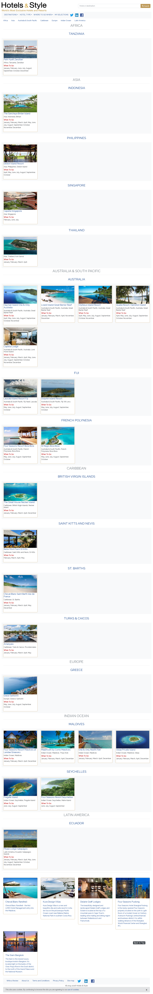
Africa (5, 21)
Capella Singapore (13, 211)
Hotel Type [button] (25, 15)
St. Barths (76, 568)
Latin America (79, 21)
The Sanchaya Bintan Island (17, 113)
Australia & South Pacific (27, 21)
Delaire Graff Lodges (90, 901)
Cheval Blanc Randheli (16, 901)
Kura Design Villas (52, 901)
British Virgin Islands (76, 476)
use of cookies (73, 990)
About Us (25, 981)
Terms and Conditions (41, 981)
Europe (54, 21)
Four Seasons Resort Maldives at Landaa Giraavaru (20, 751)
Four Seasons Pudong (129, 901)
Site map (70, 981)
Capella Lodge (11, 346)
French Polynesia (76, 420)
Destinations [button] (10, 15)
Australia (76, 279)
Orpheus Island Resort (90, 305)
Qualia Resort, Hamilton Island (131, 305)
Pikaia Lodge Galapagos (16, 849)
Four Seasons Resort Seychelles (57, 797)
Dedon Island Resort (14, 163)
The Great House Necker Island (19, 502)
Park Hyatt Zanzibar (13, 59)
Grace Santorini (11, 695)
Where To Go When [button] (43, 15)
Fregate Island (11, 797)
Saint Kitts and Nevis (77, 523)
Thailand (76, 230)
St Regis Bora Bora (50, 446)
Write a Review (12, 981)
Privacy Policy (58, 981)
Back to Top (139, 943)
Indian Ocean (66, 21)
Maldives (76, 724)
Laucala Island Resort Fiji (16, 398)
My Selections (61, 15)
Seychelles (76, 771)
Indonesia (76, 88)
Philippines (76, 138)
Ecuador (76, 823)
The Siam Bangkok (14, 955)
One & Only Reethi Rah (90, 749)
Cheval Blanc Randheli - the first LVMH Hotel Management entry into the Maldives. (19, 908)
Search (146, 6)
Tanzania (76, 34)
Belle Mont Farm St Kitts (16, 549)
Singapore (76, 185)
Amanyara (8, 644)
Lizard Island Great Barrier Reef (56, 305)
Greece (76, 670)
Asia (13, 21)
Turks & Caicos (76, 618)
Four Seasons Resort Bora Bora (19, 446)
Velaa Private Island (125, 749)
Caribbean (44, 21)
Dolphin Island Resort (51, 398)
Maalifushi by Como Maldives (55, 749)
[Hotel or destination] (109, 6)
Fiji (76, 373)
